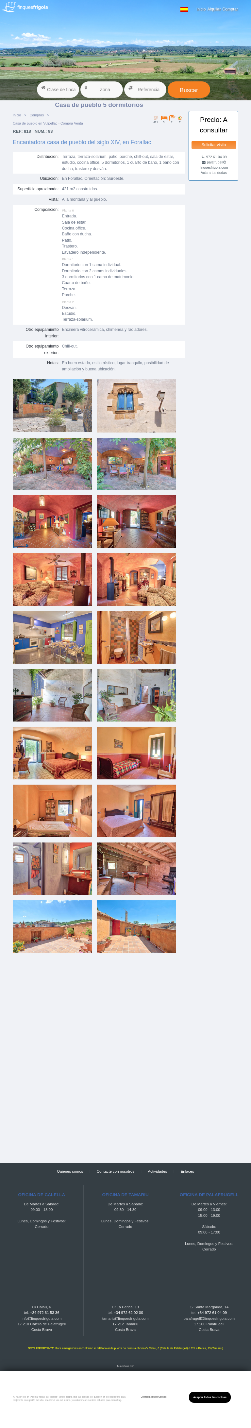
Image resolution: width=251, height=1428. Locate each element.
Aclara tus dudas (214, 173)
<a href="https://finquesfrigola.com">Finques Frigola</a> (99, 1058)
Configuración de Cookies (153, 1397)
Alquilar (214, 9)
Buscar (189, 90)
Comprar (230, 9)
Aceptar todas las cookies (209, 1397)
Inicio (201, 9)
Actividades (157, 1171)
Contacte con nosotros (115, 1171)
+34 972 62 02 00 (128, 1313)
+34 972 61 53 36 (44, 1313)
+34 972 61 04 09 (212, 1313)
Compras (36, 115)
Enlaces (187, 1171)
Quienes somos (70, 1171)
